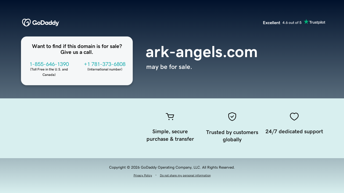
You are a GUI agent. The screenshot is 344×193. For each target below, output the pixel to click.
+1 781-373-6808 (105, 64)
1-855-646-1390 (49, 64)
